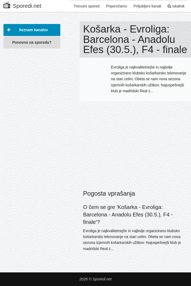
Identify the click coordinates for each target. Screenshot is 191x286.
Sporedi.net (22, 5)
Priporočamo (114, 6)
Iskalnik (175, 6)
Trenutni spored (84, 6)
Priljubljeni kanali (146, 6)
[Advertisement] (31, 78)
